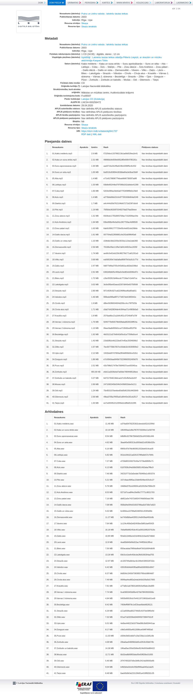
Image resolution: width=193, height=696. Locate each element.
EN (179, 8)
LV (174, 8)
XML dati (96, 134)
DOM (42, 2)
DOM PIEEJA (56, 2)
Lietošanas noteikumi (163, 683)
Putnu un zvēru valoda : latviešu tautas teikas (104, 13)
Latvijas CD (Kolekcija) (93, 99)
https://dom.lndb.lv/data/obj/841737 (99, 131)
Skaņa (84, 23)
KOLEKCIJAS (144, 2)
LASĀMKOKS (183, 2)
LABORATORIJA (164, 2)
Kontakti (176, 683)
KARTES (107, 2)
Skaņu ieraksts (89, 26)
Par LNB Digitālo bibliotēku (142, 683)
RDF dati (86, 134)
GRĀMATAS (74, 2)
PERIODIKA (91, 2)
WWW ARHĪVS (125, 2)
